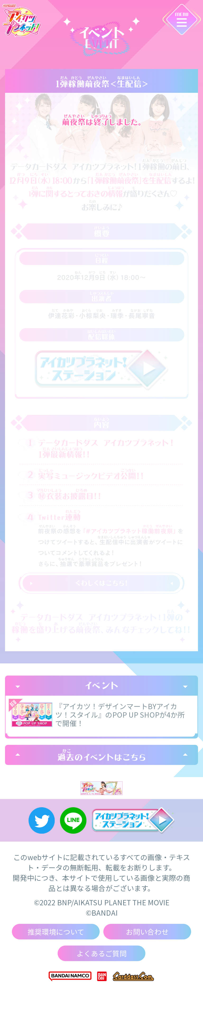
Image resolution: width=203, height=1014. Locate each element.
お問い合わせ (147, 931)
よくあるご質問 (102, 953)
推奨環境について (55, 931)
